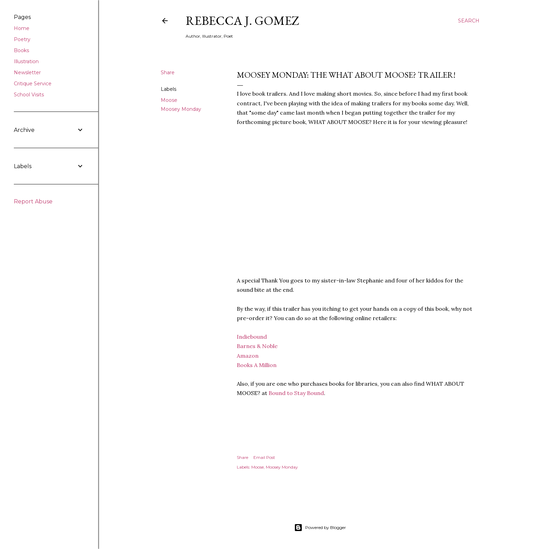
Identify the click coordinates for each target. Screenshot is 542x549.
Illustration (26, 61)
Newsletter (27, 72)
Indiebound (252, 336)
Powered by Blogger (320, 527)
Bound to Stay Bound (296, 392)
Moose (169, 100)
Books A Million (257, 365)
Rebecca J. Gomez (242, 20)
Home (21, 28)
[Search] (468, 20)
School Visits (29, 95)
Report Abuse (33, 201)
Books (21, 50)
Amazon (248, 355)
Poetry (22, 39)
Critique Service (33, 83)
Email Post (264, 457)
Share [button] (168, 72)
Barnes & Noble (257, 346)
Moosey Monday (181, 109)
